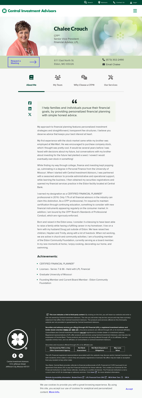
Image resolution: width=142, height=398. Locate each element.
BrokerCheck (77, 377)
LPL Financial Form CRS (95, 377)
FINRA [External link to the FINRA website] (65, 330)
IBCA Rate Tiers (114, 377)
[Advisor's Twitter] (31, 115)
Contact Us (119, 2)
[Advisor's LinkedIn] (31, 109)
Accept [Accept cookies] (129, 389)
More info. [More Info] (54, 392)
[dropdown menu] (135, 11)
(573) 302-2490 (113, 59)
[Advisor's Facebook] (31, 103)
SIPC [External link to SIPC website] (73, 330)
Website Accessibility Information (58, 377)
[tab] (31, 83)
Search (88, 2)
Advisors (102, 2)
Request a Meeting (16, 62)
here (92, 372)
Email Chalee (111, 64)
